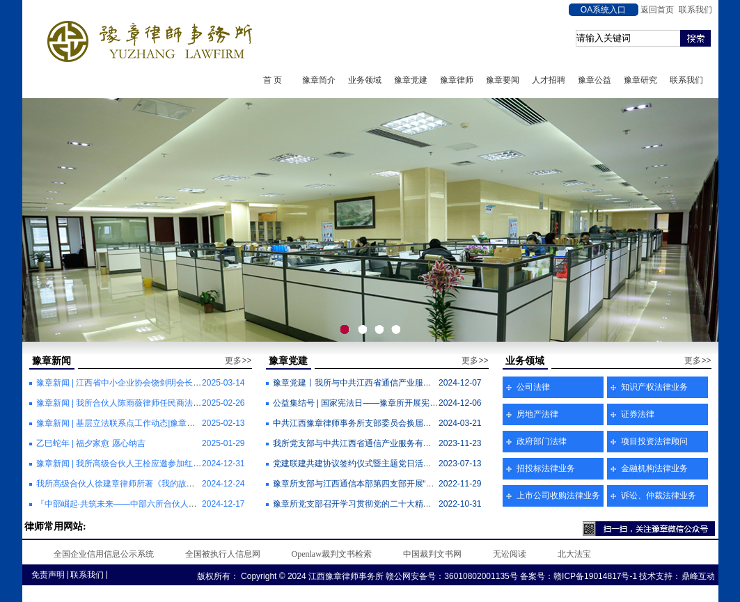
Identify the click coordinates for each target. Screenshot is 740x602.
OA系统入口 (603, 10)
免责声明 (48, 575)
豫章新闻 (51, 361)
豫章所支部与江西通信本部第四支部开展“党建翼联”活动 (376, 484)
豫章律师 (456, 80)
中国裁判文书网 (432, 554)
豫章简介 (319, 80)
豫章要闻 (502, 80)
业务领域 (364, 80)
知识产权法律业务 (654, 387)
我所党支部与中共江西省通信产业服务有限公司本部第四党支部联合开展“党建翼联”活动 (434, 443)
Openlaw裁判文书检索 (332, 554)
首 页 (272, 80)
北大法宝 (574, 554)
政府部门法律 (542, 441)
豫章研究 (640, 80)
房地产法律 (537, 414)
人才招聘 (548, 80)
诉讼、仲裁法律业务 (658, 495)
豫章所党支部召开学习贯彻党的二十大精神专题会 (365, 504)
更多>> (238, 360)
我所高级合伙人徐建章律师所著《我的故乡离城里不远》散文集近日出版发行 (178, 484)
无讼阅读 (509, 554)
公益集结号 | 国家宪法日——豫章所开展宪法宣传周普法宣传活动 (393, 403)
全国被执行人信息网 (222, 554)
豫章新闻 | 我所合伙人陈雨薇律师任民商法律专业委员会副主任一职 (160, 403)
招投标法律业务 (546, 468)
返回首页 (657, 10)
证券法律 (637, 414)
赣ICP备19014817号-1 (595, 576)
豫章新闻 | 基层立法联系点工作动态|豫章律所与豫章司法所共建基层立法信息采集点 (191, 423)
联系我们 (695, 10)
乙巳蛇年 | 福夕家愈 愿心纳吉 (90, 443)
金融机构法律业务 (654, 468)
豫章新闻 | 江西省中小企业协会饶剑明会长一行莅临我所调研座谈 (156, 383)
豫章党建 (410, 80)
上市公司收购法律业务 (558, 495)
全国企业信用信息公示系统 (104, 554)
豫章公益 (594, 80)
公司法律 (533, 387)
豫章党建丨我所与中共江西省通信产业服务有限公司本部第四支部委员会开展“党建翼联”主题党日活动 (459, 383)
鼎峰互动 (698, 576)
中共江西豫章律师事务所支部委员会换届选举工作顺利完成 (381, 423)
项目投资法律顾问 (654, 441)
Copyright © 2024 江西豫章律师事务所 (311, 576)
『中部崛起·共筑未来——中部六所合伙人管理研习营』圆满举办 (154, 504)
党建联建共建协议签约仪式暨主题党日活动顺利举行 (369, 463)
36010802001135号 (480, 576)
